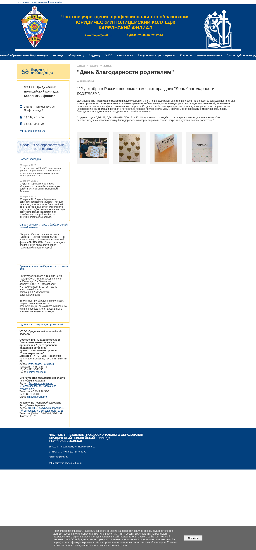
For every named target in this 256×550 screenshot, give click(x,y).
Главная (81, 65)
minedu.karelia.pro (37, 396)
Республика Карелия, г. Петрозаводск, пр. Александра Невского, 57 (38, 386)
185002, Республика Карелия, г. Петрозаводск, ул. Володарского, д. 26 (42, 409)
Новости (108, 65)
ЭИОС (108, 55)
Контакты (186, 55)
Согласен (193, 538)
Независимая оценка (209, 55)
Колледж (58, 55)
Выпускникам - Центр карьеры (156, 55)
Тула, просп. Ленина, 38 (41, 364)
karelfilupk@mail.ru (34, 131)
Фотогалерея (125, 55)
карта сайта (56, 2)
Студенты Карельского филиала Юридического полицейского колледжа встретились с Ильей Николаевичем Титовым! (40, 187)
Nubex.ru (77, 463)
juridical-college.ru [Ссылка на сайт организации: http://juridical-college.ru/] (36, 372)
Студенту (94, 55)
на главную (23, 2)
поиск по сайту (39, 2)
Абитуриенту (76, 55)
